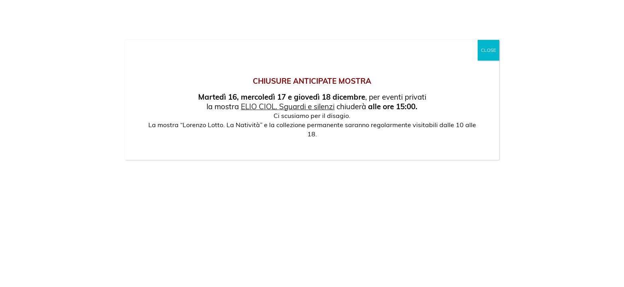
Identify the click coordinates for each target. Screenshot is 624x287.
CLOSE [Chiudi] (488, 50)
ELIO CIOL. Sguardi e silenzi (288, 106)
